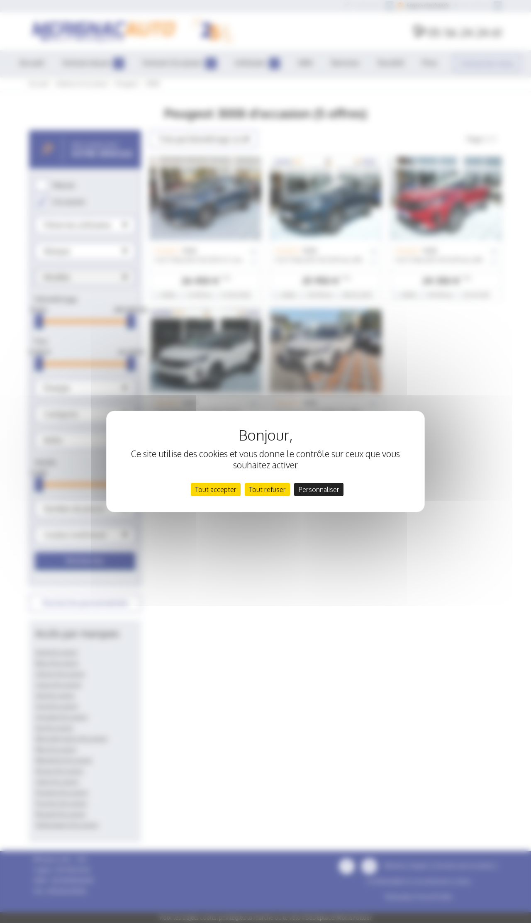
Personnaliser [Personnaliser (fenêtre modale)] (318, 489)
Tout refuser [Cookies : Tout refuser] (267, 489)
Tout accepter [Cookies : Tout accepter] (215, 489)
